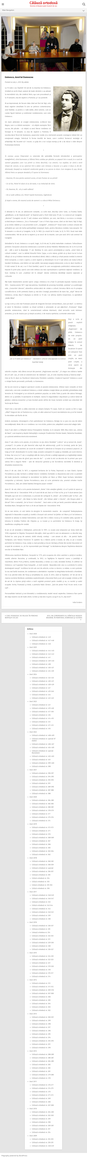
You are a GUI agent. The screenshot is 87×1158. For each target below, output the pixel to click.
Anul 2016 (33, 922)
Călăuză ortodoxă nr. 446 (41, 643)
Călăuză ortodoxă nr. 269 (41, 1098)
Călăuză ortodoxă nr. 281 (41, 1071)
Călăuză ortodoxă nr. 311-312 (42, 986)
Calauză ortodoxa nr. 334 (41, 932)
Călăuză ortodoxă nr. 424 (41, 694)
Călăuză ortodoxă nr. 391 (41, 783)
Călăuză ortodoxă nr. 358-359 (43, 864)
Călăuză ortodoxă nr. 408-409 (43, 735)
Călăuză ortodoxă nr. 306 (41, 996)
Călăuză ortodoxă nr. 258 (41, 1122)
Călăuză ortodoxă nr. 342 (41, 908)
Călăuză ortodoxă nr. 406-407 (43, 744)
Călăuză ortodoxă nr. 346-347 (43, 898)
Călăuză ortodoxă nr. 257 (41, 1128)
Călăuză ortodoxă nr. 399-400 (43, 763)
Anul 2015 (33, 952)
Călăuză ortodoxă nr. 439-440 (43, 660)
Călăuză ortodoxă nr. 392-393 (43, 780)
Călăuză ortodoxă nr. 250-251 (42, 1142)
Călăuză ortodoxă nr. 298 (41, 1023)
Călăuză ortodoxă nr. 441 (41, 657)
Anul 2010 (33, 1108)
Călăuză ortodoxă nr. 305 (41, 1000)
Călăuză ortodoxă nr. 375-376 (43, 817)
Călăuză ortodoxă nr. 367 (41, 841)
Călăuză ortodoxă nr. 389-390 (43, 786)
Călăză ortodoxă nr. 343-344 (42, 905)
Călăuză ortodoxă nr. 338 (41, 918)
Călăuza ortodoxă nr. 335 (41, 929)
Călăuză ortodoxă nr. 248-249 (43, 1145)
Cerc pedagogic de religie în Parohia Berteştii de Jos (21, 616)
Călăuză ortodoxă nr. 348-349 (43, 895)
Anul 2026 (33, 633)
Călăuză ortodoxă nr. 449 (41, 637)
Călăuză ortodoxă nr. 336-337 (43, 925)
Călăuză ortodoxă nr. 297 (41, 1027)
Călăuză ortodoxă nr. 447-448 (43, 640)
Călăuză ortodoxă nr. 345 (41, 901)
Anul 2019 (33, 824)
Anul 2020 (33, 796)
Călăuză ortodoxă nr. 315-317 (42, 973)
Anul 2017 (33, 891)
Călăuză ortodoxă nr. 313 (41, 983)
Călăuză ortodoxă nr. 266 (41, 1101)
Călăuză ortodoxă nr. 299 (41, 1020)
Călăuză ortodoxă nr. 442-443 (43, 654)
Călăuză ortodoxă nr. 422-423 (43, 698)
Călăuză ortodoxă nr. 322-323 (42, 959)
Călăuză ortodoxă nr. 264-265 (43, 1112)
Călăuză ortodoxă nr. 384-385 (43, 800)
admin (27, 82)
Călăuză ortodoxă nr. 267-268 (43, 1105)
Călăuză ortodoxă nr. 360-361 (43, 861)
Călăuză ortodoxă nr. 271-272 (42, 1095)
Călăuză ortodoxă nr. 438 (41, 664)
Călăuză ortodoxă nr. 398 (41, 766)
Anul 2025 (33, 647)
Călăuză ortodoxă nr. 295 (41, 1034)
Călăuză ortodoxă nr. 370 (41, 834)
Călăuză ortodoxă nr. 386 (41, 793)
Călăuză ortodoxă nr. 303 (41, 1007)
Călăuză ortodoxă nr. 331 (41, 939)
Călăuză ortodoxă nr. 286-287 (43, 1057)
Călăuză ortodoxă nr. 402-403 (43, 756)
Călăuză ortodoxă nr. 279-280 (43, 1074)
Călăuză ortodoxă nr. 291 (41, 1044)
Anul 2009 (33, 1135)
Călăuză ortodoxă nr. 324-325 (43, 956)
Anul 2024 (33, 674)
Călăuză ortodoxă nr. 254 (41, 1132)
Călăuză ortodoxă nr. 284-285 (43, 1061)
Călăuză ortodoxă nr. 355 (41, 874)
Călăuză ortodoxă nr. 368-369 (43, 837)
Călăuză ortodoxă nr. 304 (41, 1003)
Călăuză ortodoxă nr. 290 (41, 1047)
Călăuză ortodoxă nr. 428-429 (43, 684)
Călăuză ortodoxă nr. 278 (41, 1078)
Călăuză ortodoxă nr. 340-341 (43, 912)
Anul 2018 (33, 857)
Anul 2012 (33, 1051)
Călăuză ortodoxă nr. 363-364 (43, 851)
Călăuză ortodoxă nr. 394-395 (43, 776)
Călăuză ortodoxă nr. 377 (41, 813)
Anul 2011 (33, 1081)
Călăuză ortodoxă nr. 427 (41, 687)
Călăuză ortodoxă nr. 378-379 (43, 810)
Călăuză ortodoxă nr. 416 (41, 715)
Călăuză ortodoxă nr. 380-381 (43, 807)
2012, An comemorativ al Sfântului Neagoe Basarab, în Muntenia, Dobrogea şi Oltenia (64, 617)
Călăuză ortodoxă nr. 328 (41, 946)
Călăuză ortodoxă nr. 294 (41, 1037)
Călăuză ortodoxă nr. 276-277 (43, 1084)
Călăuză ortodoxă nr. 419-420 (43, 708)
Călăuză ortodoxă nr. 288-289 (43, 1054)
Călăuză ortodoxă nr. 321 (41, 962)
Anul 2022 (33, 732)
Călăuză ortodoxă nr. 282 (41, 1068)
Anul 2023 (33, 701)
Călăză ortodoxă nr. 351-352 (42, 885)
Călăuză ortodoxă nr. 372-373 (42, 827)
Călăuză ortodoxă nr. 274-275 (42, 1088)
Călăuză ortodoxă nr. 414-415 (43, 718)
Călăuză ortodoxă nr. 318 (41, 969)
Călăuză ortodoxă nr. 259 (41, 1118)
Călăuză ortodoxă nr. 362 (41, 854)
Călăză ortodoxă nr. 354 (41, 878)
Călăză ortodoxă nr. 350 (41, 888)
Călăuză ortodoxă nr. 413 (41, 721)
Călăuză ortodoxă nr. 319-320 (43, 966)
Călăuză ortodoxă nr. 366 (41, 844)
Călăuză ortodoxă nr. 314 (41, 976)
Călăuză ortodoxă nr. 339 (41, 915)
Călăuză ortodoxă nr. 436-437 (43, 667)
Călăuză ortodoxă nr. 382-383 (43, 803)
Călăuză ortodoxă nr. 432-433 (43, 677)
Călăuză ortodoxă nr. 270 (41, 1091)
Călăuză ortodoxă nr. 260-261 (43, 1125)
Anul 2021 (33, 769)
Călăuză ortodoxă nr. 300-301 (43, 1017)
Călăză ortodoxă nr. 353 (40, 881)
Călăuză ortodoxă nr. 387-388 (43, 790)
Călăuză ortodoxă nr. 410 (41, 728)
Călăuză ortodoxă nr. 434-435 (43, 671)
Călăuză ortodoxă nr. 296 (41, 1030)
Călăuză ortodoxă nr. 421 (41, 704)
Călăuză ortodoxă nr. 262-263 (43, 1115)
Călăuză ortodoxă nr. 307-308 (43, 993)
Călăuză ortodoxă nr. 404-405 (43, 747)
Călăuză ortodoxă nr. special (42, 868)
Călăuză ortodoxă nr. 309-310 (43, 990)
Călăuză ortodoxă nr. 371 (41, 830)
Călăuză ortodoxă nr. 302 (41, 1010)
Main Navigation (43, 10)
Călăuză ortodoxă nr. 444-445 (43, 650)
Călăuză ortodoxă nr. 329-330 (43, 942)
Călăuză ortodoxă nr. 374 (41, 820)
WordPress (23, 1155)
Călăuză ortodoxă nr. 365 (41, 847)
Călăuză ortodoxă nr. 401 (41, 759)
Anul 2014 (33, 979)
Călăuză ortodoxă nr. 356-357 (43, 871)
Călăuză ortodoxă (44, 3)
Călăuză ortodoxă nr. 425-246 (43, 691)
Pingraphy (5, 1155)
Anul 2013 (33, 1013)
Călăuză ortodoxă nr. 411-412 (43, 725)
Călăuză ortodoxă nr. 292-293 (43, 1040)
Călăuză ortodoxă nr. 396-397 (43, 773)
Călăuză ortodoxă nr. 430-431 (43, 681)
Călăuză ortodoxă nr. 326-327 (43, 949)
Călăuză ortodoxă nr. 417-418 (43, 711)
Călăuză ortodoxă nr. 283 (41, 1064)
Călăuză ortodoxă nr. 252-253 (42, 1139)
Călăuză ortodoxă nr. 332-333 (42, 935)
